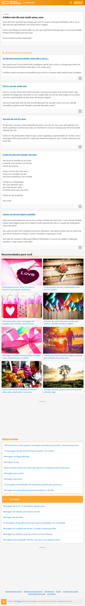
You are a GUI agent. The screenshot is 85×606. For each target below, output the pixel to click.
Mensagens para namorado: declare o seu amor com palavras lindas (31, 539)
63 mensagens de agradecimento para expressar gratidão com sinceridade (34, 522)
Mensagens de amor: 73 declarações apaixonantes (24, 505)
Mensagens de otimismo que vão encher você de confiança (27, 533)
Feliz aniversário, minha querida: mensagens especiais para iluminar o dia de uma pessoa (41, 444)
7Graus (19, 600)
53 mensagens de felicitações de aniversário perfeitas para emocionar (33, 483)
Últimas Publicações (70, 591)
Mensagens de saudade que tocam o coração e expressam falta (29, 527)
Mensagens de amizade (13, 516)
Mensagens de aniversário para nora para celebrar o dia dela (29, 489)
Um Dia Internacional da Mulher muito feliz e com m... (26, 58)
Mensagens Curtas (11, 461)
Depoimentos (49, 591)
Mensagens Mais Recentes (33, 591)
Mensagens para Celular (14, 472)
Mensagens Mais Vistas (13, 591)
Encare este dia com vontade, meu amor (20, 154)
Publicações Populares (36, 593)
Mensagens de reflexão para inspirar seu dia (21, 510)
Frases (58, 591)
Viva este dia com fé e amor (14, 119)
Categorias (51, 593)
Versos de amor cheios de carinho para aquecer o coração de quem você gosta (36, 467)
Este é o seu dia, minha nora (15, 86)
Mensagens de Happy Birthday (16, 455)
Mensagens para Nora (13, 478)
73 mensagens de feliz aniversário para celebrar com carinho (29, 450)
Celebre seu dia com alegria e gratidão (19, 214)
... (80, 78)
